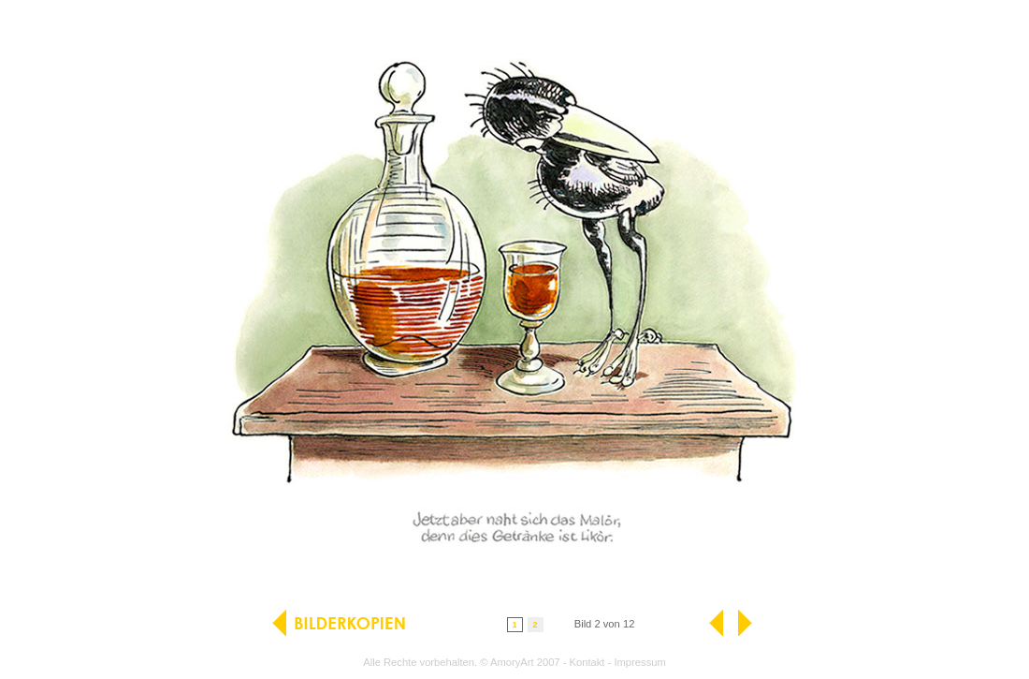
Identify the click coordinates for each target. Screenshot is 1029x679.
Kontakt (587, 662)
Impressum (639, 662)
